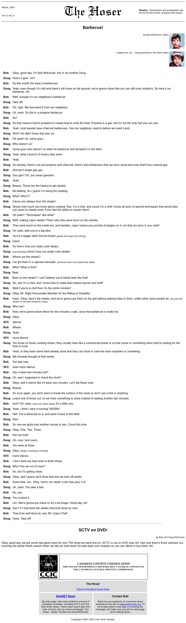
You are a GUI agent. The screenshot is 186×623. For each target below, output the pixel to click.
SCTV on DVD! (93, 530)
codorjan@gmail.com (130, 604)
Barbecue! (93, 27)
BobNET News (65, 596)
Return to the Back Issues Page (93, 589)
